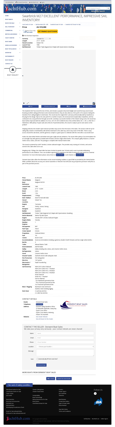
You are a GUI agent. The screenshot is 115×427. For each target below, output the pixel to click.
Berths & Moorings (11, 34)
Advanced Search (98, 11)
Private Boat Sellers (64, 401)
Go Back (50, 378)
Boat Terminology (37, 397)
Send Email (41, 365)
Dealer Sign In (62, 391)
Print (30, 106)
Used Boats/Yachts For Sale (13, 391)
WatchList (33, 2)
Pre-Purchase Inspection (30, 35)
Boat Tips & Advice (10, 49)
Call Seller (87, 34)
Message (31, 351)
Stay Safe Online (63, 409)
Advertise (8, 52)
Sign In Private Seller (64, 403)
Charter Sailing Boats (38, 389)
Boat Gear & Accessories (12, 401)
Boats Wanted (62, 405)
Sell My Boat (9, 2)
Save (32, 359)
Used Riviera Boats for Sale (40, 403)
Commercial (9, 30)
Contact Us (8, 63)
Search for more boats (64, 378)
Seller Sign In (104, 419)
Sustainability (9, 56)
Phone (32, 342)
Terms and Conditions (65, 411)
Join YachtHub (62, 393)
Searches (21, 2)
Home (7, 15)
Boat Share (8, 41)
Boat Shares (36, 401)
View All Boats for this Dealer (44, 319)
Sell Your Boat (9, 27)
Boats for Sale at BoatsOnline (14, 411)
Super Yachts (9, 393)
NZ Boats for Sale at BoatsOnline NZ (16, 413)
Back (68, 106)
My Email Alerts (10, 405)
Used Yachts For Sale (27, 24)
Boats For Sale (9, 23)
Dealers (61, 389)
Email (32, 338)
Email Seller (87, 28)
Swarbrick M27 (72, 24)
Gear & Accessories (11, 45)
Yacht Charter (9, 38)
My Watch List (9, 403)
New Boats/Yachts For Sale (13, 389)
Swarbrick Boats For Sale (56, 24)
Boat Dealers (9, 60)
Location (31, 346)
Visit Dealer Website (42, 317)
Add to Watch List (49, 106)
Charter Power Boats (38, 391)
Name (32, 333)
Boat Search (9, 19)
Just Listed (9, 395)
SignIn (42, 2)
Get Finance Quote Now (47, 31)
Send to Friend (87, 106)
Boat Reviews (62, 399)
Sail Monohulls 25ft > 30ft (41, 24)
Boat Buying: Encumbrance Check (15, 407)
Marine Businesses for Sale (40, 399)
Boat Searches (10, 399)
